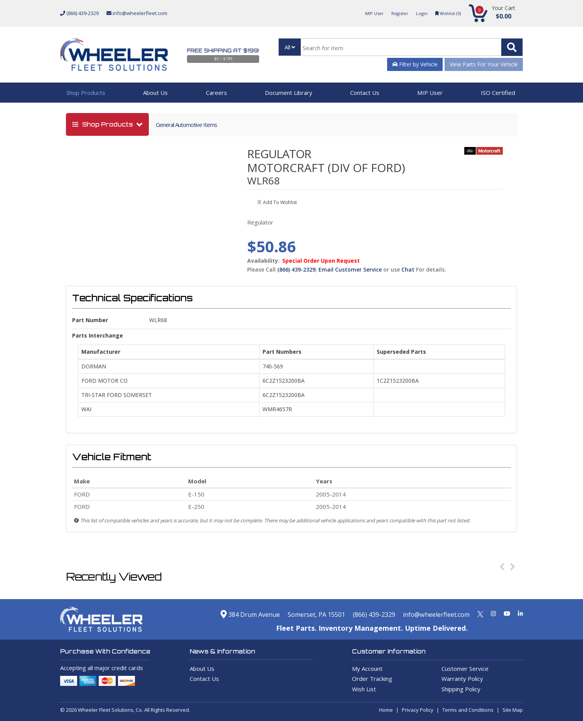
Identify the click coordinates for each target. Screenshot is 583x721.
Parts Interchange (97, 335)
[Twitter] (480, 613)
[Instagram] (493, 613)
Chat (408, 269)
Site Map (512, 709)
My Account (367, 668)
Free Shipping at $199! (223, 50)
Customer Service (465, 668)
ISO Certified (498, 92)
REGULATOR (279, 154)
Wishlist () (446, 13)
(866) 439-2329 (79, 13)
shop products (103, 124)
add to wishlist (280, 202)
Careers (216, 92)
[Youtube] (507, 613)
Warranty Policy (462, 678)
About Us (155, 92)
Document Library (288, 92)
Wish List (364, 689)
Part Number (90, 320)
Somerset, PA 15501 (298, 614)
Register (393, 13)
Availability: (263, 260)
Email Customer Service (350, 269)
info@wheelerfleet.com (136, 13)
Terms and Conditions (468, 709)
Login (417, 13)
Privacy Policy (417, 709)
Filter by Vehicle (415, 64)
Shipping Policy (460, 689)
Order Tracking (372, 678)
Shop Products (85, 92)
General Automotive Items (186, 124)
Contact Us (364, 92)
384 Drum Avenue (224, 614)
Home (386, 709)
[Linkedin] (520, 613)
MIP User (366, 13)
